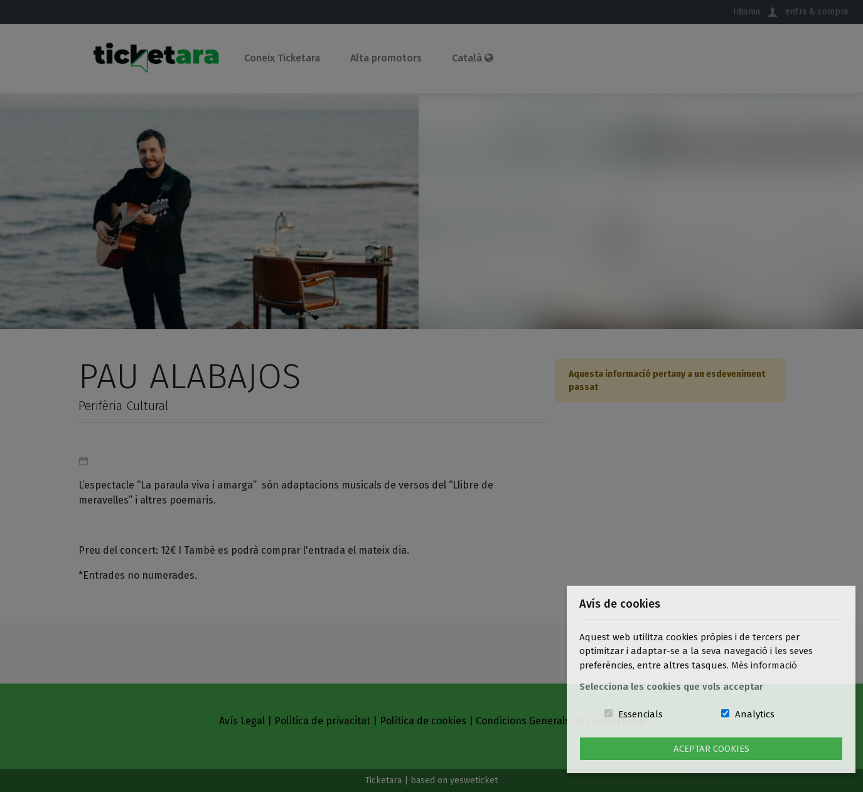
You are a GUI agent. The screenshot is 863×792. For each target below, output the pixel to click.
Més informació (764, 665)
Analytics (755, 714)
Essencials (640, 714)
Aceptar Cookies (711, 748)
